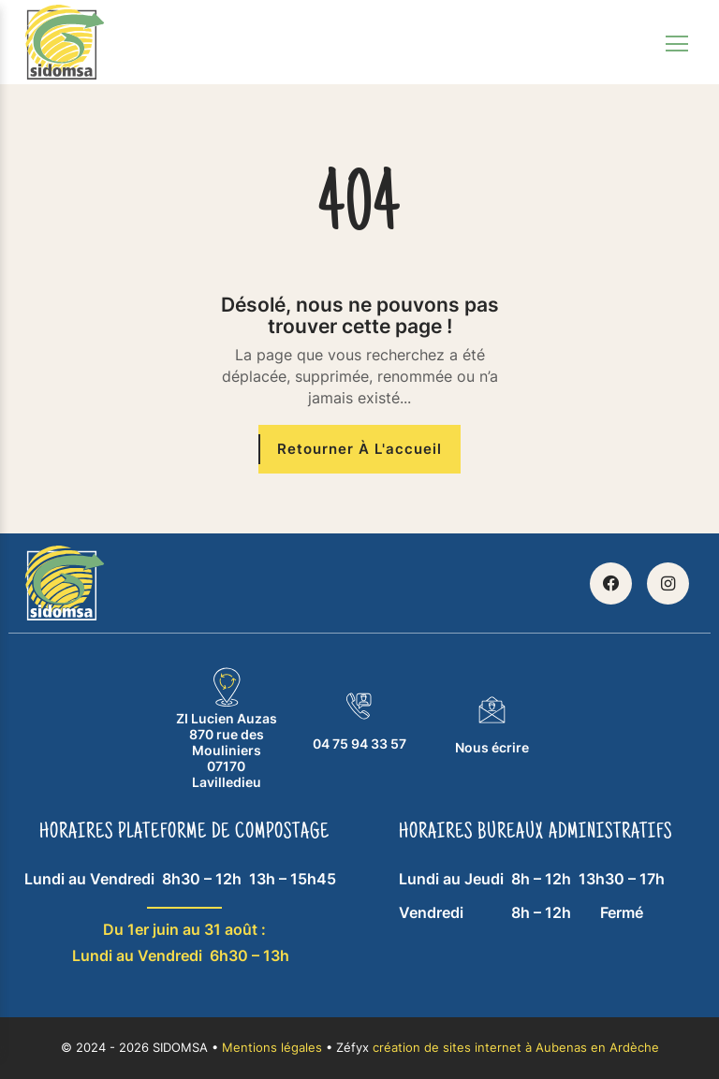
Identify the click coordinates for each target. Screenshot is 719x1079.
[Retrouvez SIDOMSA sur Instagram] (668, 583)
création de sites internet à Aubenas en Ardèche (516, 1048)
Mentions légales (272, 1048)
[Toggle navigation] (677, 42)
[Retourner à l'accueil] (359, 449)
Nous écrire (492, 724)
